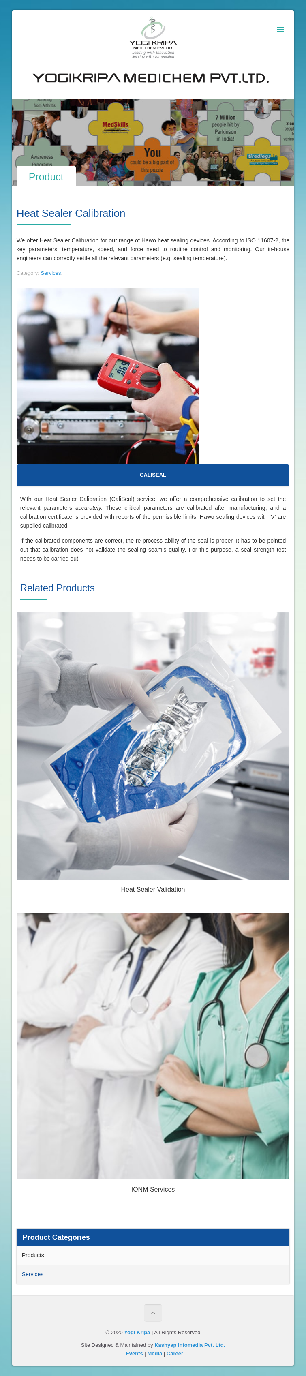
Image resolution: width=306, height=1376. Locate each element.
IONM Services (153, 1189)
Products (33, 1255)
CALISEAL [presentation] (153, 475)
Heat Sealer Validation (153, 889)
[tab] (153, 475)
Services (51, 273)
